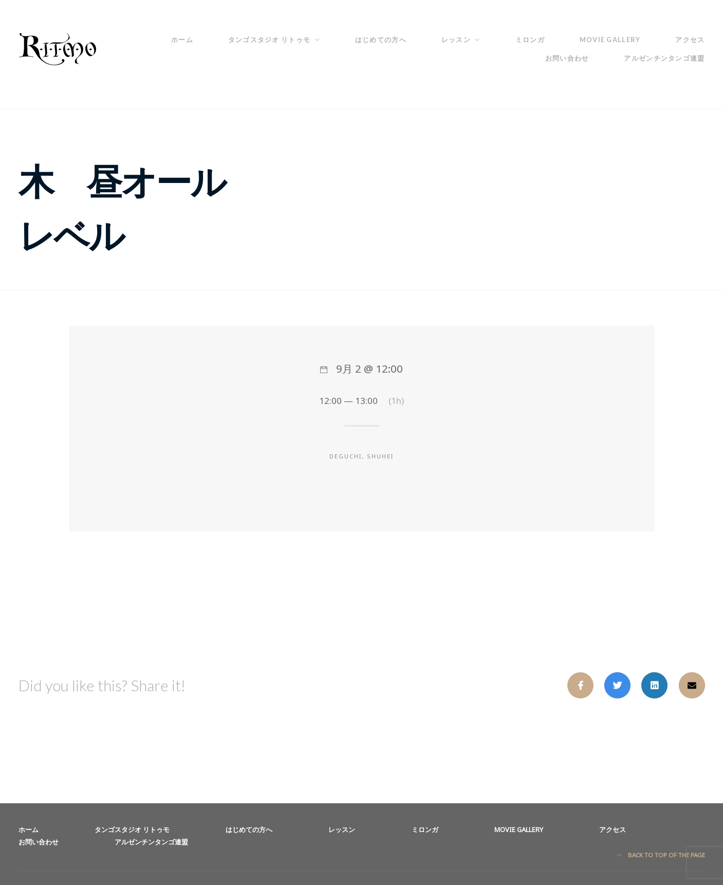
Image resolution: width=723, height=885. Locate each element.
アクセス (690, 39)
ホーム (182, 39)
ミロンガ (530, 39)
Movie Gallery (610, 39)
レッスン (456, 39)
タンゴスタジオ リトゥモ (269, 39)
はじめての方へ (380, 39)
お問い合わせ (567, 58)
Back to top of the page (661, 855)
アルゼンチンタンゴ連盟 (664, 58)
